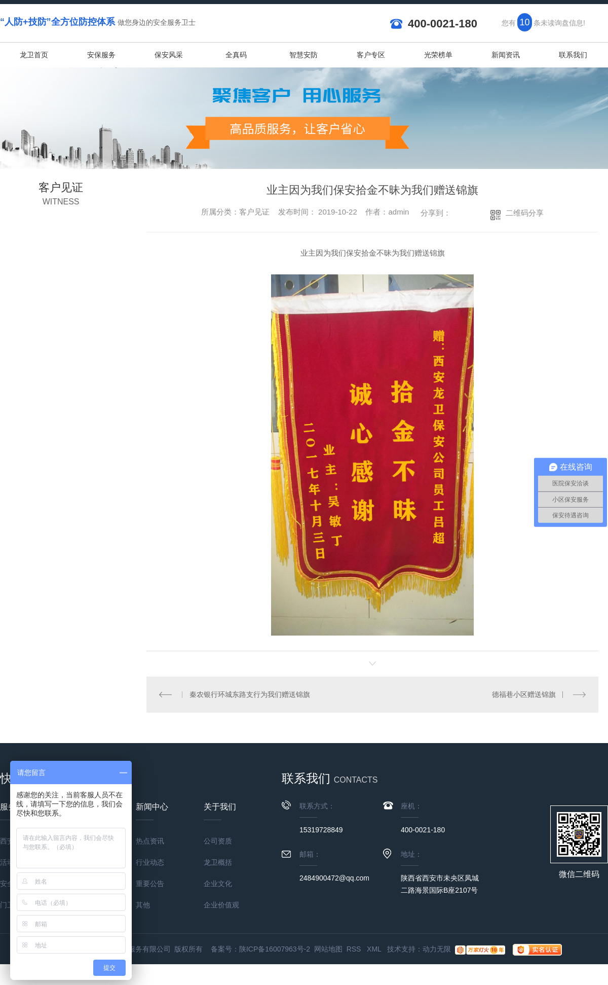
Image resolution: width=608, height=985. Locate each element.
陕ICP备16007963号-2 (274, 949)
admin (398, 211)
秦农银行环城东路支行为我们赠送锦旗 (249, 694)
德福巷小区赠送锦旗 (524, 694)
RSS (355, 949)
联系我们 (573, 55)
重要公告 (150, 884)
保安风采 (169, 55)
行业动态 (150, 862)
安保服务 (101, 55)
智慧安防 (303, 55)
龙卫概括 (218, 862)
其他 (143, 905)
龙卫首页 (34, 55)
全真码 (236, 55)
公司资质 (218, 841)
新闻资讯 (505, 55)
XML (375, 949)
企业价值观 (221, 905)
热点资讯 (150, 841)
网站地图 (328, 949)
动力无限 (437, 949)
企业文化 (218, 884)
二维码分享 (525, 212)
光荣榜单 (438, 55)
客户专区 (371, 55)
